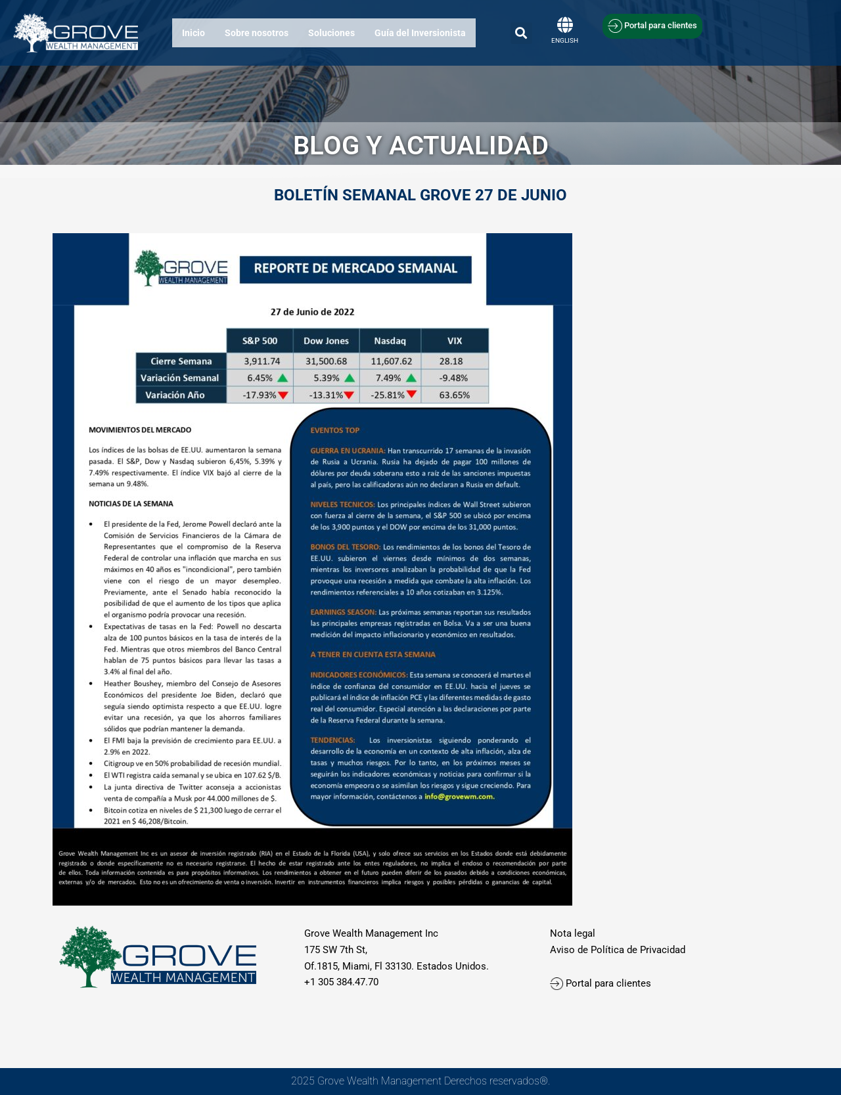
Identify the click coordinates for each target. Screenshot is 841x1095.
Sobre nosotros (256, 33)
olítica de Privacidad (641, 950)
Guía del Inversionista (420, 33)
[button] (521, 33)
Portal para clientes (602, 983)
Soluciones (331, 33)
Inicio (193, 33)
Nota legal (572, 933)
